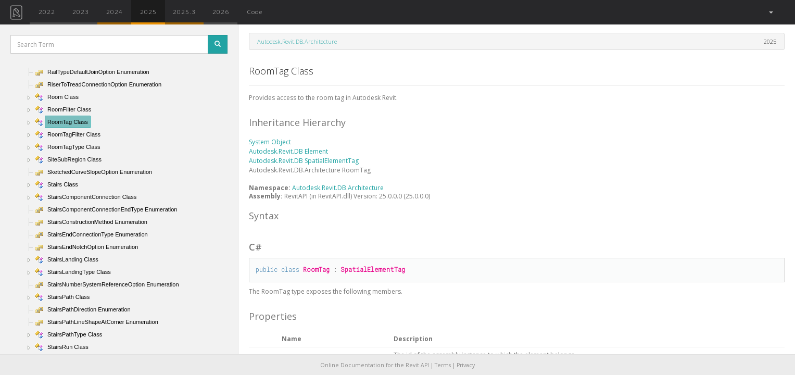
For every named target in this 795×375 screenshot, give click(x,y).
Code (254, 11)
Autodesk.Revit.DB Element (288, 151)
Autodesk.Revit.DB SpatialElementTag (304, 160)
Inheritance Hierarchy (297, 122)
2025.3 (184, 11)
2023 (80, 11)
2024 (114, 11)
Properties (273, 316)
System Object (270, 142)
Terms (443, 365)
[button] (770, 12)
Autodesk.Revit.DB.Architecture (297, 41)
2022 (47, 11)
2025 (148, 11)
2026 (220, 11)
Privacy (466, 365)
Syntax (264, 215)
